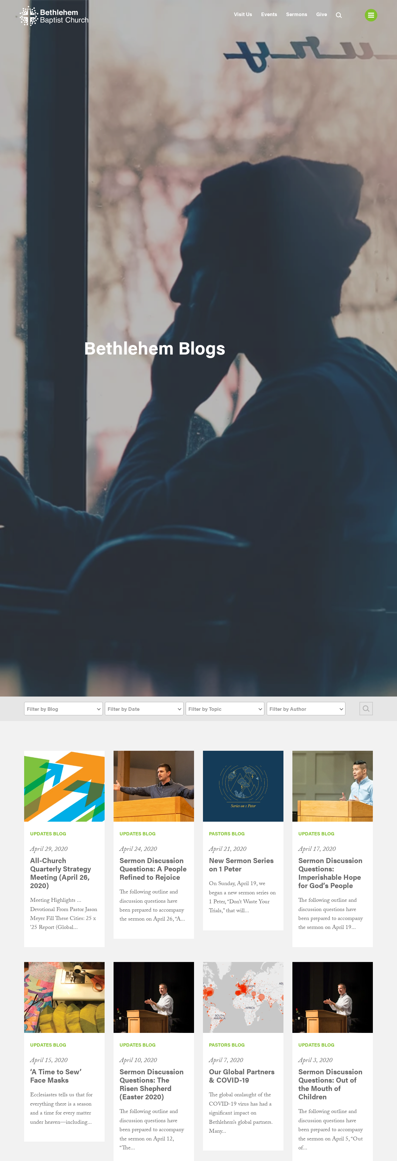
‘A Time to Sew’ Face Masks (56, 1075)
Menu (371, 15)
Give (321, 14)
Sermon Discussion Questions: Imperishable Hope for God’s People (330, 872)
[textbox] (63, 709)
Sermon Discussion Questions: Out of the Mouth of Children (330, 1083)
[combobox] (63, 708)
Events (269, 14)
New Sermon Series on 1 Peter (241, 864)
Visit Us (243, 14)
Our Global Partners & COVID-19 (242, 1075)
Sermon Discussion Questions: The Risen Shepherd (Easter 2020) (152, 1083)
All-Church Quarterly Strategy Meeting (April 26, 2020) (60, 872)
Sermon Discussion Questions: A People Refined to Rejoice (153, 868)
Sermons (296, 14)
